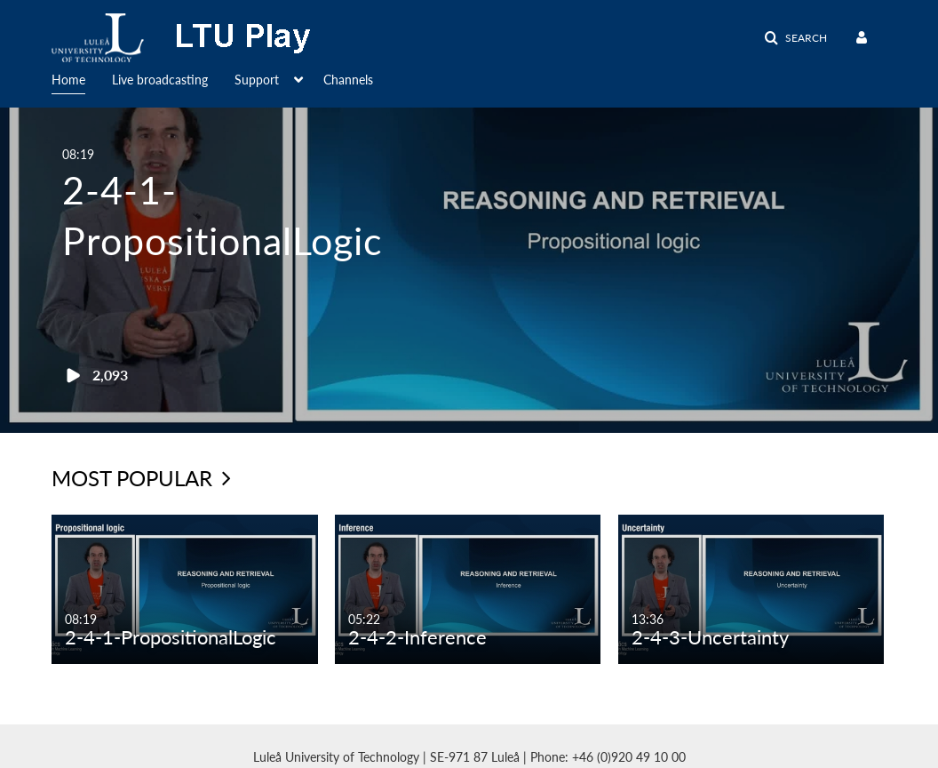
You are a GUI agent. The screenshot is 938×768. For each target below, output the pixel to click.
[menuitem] (82, 78)
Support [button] (256, 79)
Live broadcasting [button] (160, 79)
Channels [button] (348, 79)
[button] (795, 38)
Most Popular (141, 478)
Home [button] (68, 79)
